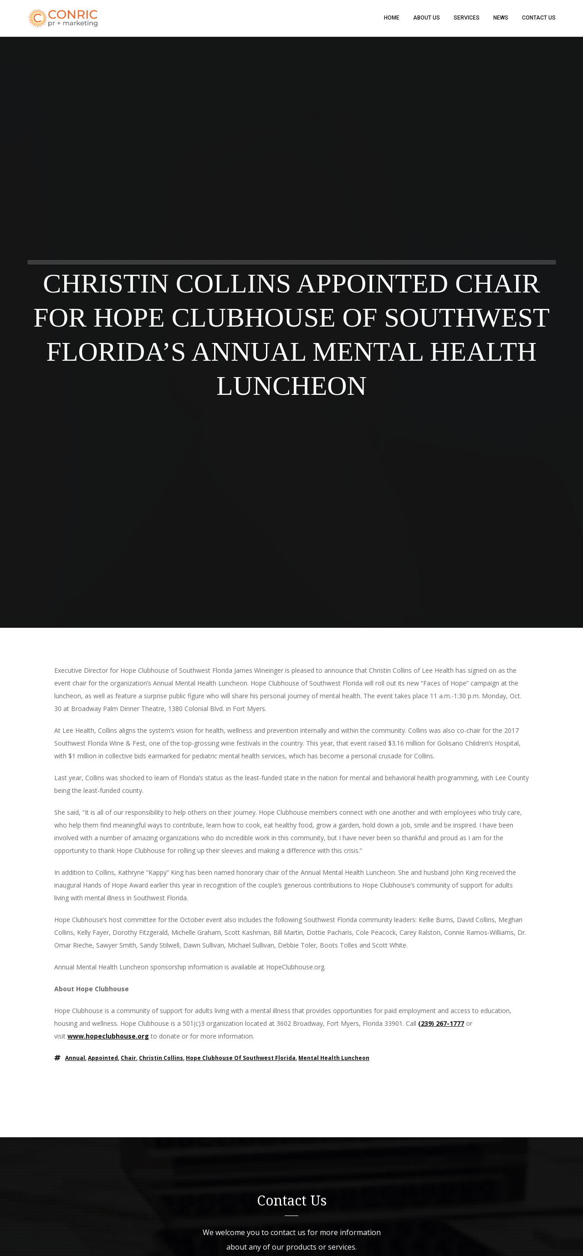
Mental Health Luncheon (333, 1058)
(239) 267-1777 (441, 1023)
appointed (103, 1058)
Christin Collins (161, 1058)
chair (128, 1058)
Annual (75, 1058)
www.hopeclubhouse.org (108, 1036)
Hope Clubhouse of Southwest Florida (241, 1058)
